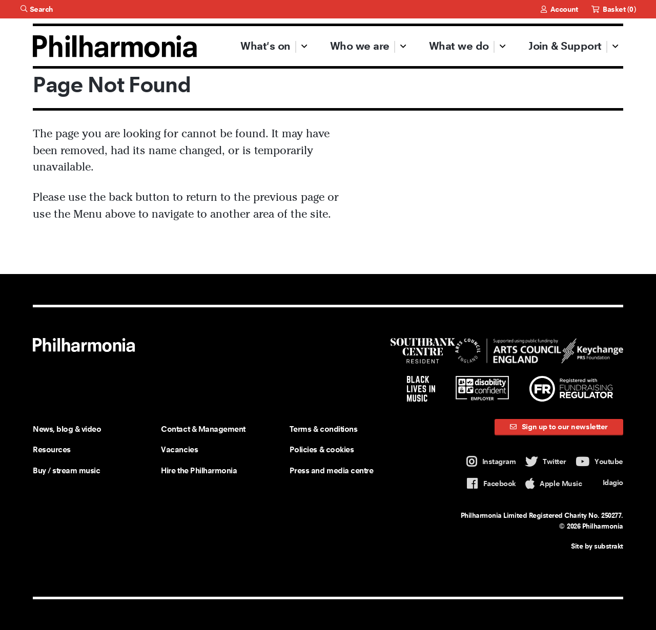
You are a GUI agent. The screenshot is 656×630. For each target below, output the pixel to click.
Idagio (607, 483)
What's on (265, 45)
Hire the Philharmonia (199, 470)
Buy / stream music (66, 470)
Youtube (599, 462)
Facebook (491, 484)
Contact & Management (203, 429)
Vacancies (179, 449)
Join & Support (564, 45)
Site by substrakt (597, 546)
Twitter (545, 462)
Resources (52, 449)
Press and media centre (331, 470)
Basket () (613, 9)
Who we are (359, 45)
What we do (459, 45)
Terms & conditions (323, 429)
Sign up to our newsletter (559, 426)
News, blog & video (67, 429)
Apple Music (553, 484)
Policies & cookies (322, 449)
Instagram (491, 462)
